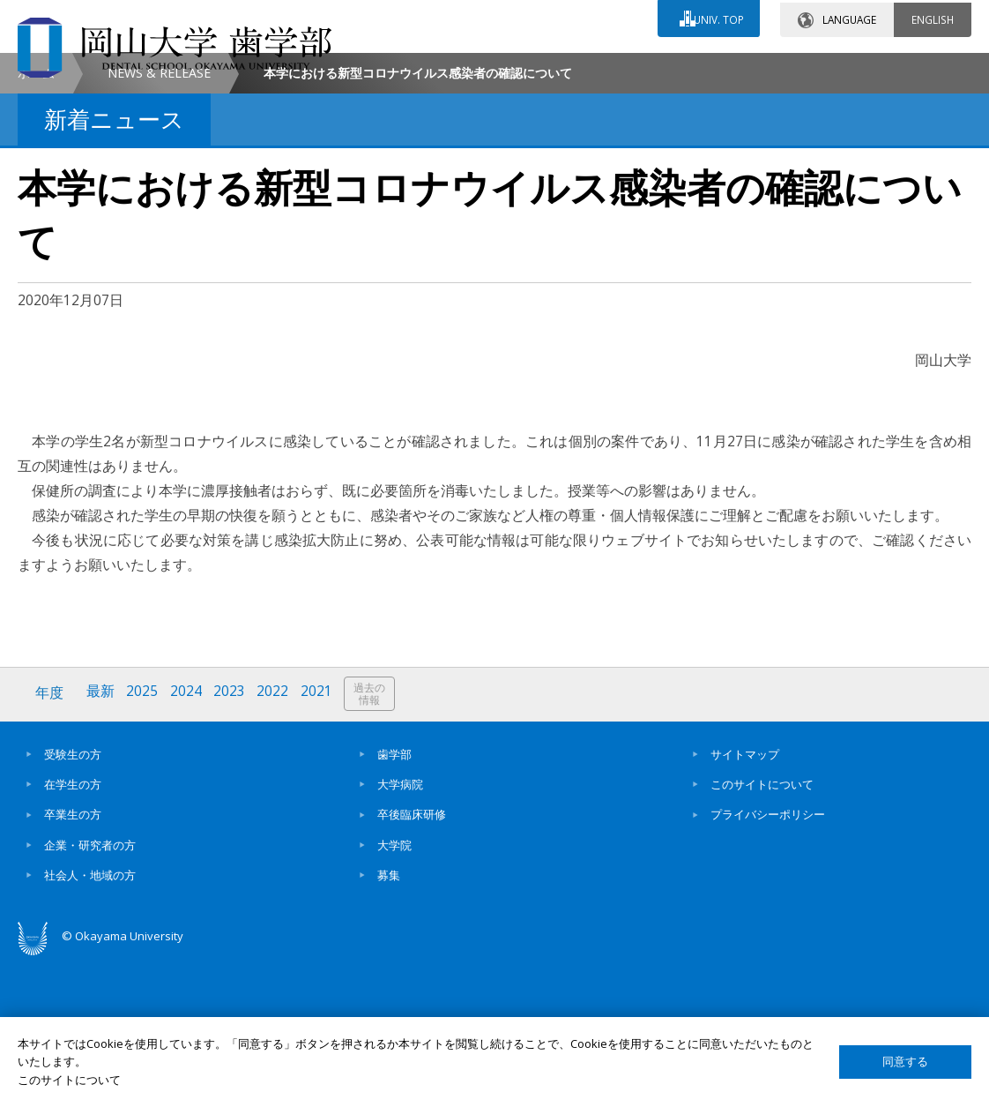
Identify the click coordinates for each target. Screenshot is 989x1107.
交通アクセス (663, 68)
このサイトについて (762, 931)
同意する (905, 1061)
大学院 (394, 991)
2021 (320, 841)
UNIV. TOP (717, 17)
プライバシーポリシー (767, 961)
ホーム (36, 221)
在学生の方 (72, 931)
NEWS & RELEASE (159, 221)
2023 (232, 841)
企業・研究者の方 (90, 991)
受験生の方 (72, 901)
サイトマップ (744, 901)
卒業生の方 (72, 961)
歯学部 (394, 901)
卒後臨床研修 (411, 961)
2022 (276, 841)
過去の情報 (374, 842)
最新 (101, 841)
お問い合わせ (507, 68)
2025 (144, 841)
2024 (188, 841)
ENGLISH (932, 17)
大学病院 (400, 931)
